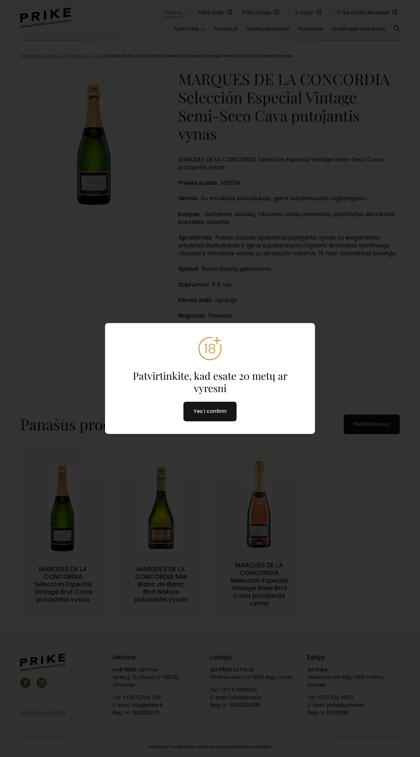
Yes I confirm (210, 411)
